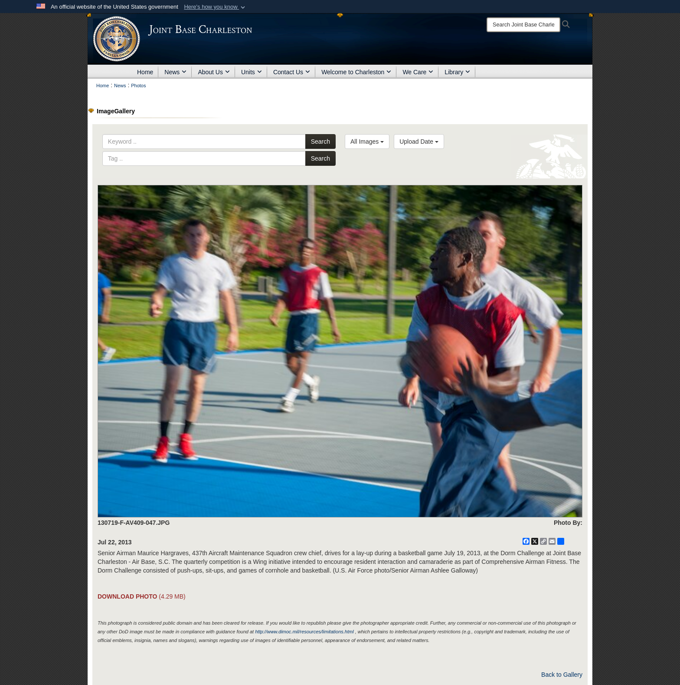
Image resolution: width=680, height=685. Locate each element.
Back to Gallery (561, 674)
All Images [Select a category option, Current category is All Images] (367, 141)
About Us (214, 72)
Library (457, 72)
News (175, 72)
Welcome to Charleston (356, 72)
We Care (417, 72)
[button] (215, 7)
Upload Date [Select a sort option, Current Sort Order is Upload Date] (418, 141)
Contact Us (291, 72)
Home (145, 72)
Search (320, 141)
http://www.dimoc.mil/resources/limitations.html (304, 631)
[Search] (523, 24)
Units (251, 72)
